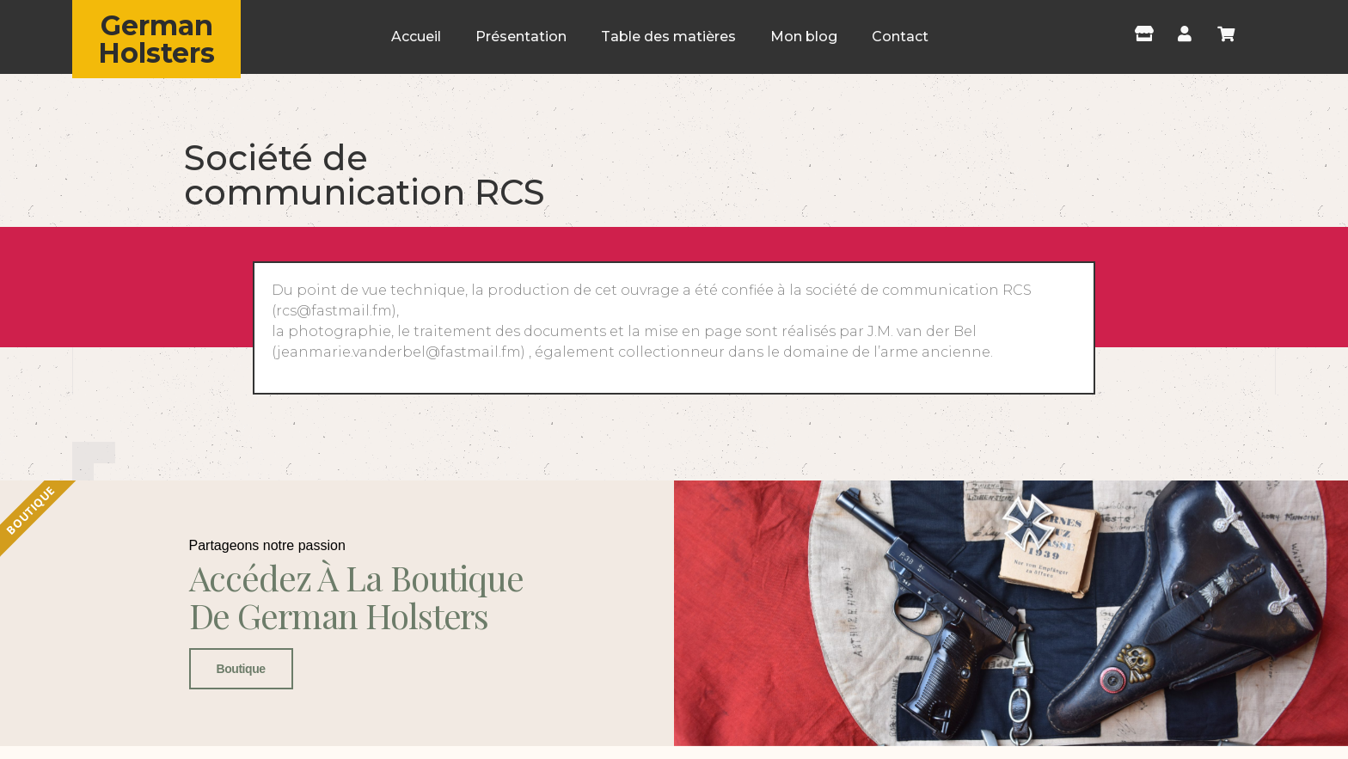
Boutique (241, 669)
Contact (900, 36)
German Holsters (156, 39)
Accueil (416, 36)
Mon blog (803, 36)
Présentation (521, 36)
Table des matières (668, 36)
